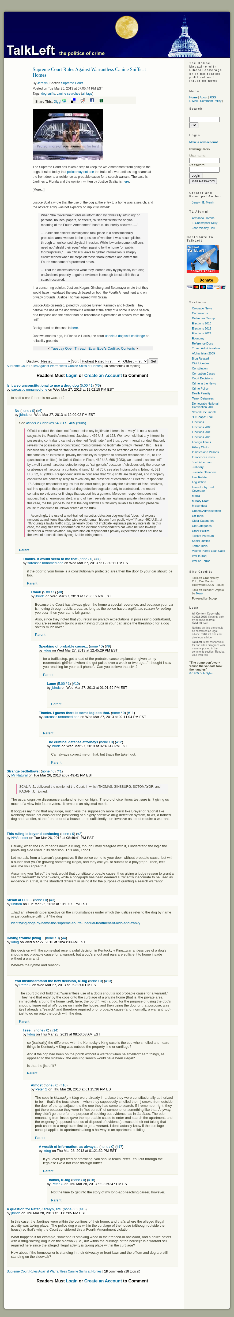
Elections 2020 (201, 437)
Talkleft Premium (203, 535)
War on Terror (201, 561)
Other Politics (200, 530)
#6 (39, 411)
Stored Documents (204, 412)
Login (72, 375)
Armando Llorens (203, 218)
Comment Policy (210, 100)
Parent (24, 550)
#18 (91, 1180)
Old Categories (202, 525)
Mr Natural (19, 775)
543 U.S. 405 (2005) (56, 423)
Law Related (200, 477)
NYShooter (19, 838)
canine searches (68, 93)
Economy (198, 338)
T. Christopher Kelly (204, 222)
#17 (119, 1147)
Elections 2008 (201, 432)
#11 (131, 713)
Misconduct (199, 505)
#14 (54, 1030)
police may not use (80, 172)
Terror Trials (199, 545)
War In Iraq (199, 555)
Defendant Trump (203, 318)
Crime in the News (204, 383)
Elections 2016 (201, 323)
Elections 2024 (201, 333)
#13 (108, 981)
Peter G (25, 985)
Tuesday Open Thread (68, 348)
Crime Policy (200, 388)
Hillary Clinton (201, 447)
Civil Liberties (200, 363)
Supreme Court (72, 83)
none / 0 (27, 411)
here (126, 181)
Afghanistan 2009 (203, 353)
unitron (16, 904)
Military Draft (200, 500)
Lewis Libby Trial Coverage (203, 489)
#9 (108, 646)
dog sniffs (48, 93)
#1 (60, 771)
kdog (47, 650)
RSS (213, 97)
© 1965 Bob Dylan (201, 673)
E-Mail (193, 100)
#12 (119, 742)
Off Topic (197, 515)
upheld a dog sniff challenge (125, 336)
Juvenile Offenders (204, 472)
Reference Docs (202, 343)
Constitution (199, 368)
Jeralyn (42, 83)
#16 (63, 1085)
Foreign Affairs (201, 442)
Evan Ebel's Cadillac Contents (111, 348)
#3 (52, 900)
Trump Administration (206, 348)
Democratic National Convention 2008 (205, 405)
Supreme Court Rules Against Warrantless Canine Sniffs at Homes (54, 366)
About (203, 97)
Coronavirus (200, 313)
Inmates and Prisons (205, 452)
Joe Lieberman (202, 462)
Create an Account (103, 375)
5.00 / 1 (86, 385)
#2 (79, 834)
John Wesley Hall (203, 228)
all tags (87, 93)
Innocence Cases (203, 457)
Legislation (199, 482)
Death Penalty (201, 393)
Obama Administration (206, 510)
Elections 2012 (201, 328)
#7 (97, 559)
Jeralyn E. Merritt (203, 202)
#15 (83, 1209)
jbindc (23, 415)
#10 (76, 684)
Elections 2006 (201, 427)
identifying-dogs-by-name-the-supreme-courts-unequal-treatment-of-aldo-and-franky (75, 923)
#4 (64, 938)
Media (196, 495)
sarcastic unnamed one (29, 389)
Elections (198, 422)
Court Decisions (202, 378)
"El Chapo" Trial (202, 417)
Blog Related (200, 358)
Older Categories (203, 520)
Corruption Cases (203, 373)
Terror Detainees (203, 398)
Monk (199, 593)
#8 (60, 592)
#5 (98, 385)
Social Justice (201, 540)
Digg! (57, 101)
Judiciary (197, 467)
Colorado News (202, 308)
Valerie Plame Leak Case (208, 550)
